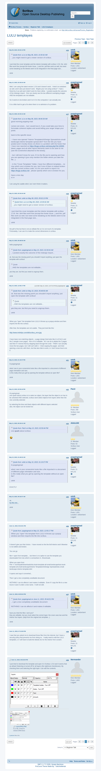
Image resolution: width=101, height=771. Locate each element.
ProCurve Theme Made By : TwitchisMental (50, 766)
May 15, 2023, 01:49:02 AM (17, 457)
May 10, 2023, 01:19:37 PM (17, 360)
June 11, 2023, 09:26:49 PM (19, 659)
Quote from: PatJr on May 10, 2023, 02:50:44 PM (30, 428)
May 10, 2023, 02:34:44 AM (17, 193)
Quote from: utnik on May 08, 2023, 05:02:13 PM (30, 198)
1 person (11, 735)
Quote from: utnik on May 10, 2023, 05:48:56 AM (30, 291)
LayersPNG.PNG (20, 726)
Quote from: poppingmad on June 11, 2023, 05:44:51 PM (33, 599)
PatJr (73, 389)
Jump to (60, 747)
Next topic (90, 39)
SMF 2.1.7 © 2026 (44, 764)
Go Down (67, 43)
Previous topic (80, 39)
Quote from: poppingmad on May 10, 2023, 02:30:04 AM (33, 250)
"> (9, 761)
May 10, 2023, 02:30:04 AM (17, 82)
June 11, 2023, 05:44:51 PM (17, 526)
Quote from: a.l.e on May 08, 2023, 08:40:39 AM (30, 119)
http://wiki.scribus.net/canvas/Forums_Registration (78, 30)
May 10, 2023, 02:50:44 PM (17, 389)
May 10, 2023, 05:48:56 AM (17, 240)
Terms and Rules (79, 761)
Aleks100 (75, 423)
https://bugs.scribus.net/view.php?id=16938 (47, 146)
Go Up (68, 742)
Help (71, 761)
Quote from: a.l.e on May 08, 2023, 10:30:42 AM (30, 55)
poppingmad (76, 82)
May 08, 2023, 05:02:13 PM (17, 50)
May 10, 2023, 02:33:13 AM (17, 114)
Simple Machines (57, 764)
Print (10, 43)
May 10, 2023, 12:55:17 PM (17, 285)
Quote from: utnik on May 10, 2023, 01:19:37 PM (30, 462)
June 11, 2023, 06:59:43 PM (17, 594)
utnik (73, 50)
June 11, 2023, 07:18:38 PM (17, 631)
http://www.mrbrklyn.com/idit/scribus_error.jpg (25, 333)
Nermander (76, 659)
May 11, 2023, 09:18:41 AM (17, 423)
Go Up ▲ (89, 761)
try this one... (14, 503)
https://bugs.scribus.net (20, 171)
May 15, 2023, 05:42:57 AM (17, 496)
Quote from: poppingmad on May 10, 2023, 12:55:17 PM (33, 531)
